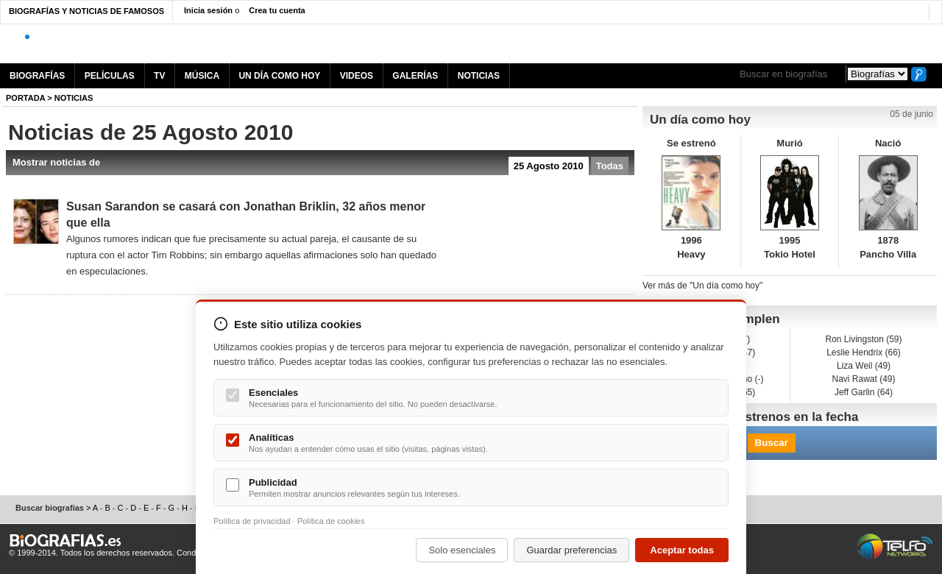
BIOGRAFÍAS (37, 76)
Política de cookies (331, 521)
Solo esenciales (461, 550)
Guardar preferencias (571, 550)
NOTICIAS (479, 76)
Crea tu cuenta (277, 10)
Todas (609, 165)
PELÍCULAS (110, 76)
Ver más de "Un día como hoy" (702, 285)
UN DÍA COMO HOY (279, 76)
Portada (25, 97)
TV (159, 76)
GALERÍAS (415, 76)
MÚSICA (202, 76)
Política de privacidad (252, 521)
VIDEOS (356, 76)
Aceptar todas (682, 550)
